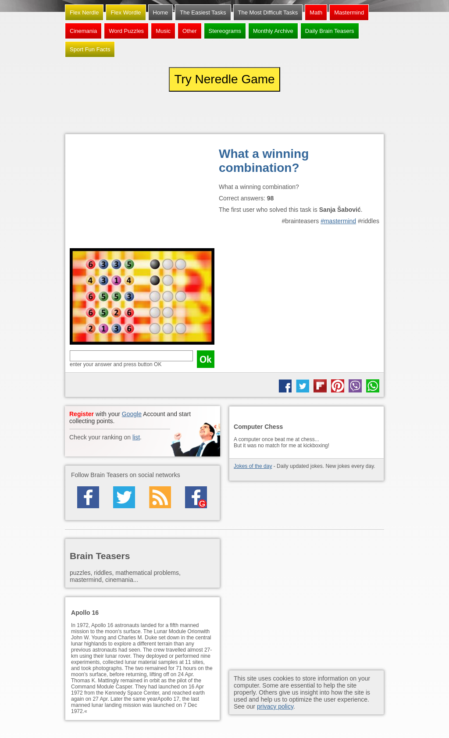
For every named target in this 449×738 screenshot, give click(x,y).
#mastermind (338, 221)
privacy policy (275, 706)
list (136, 437)
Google (132, 413)
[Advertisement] (142, 193)
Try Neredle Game (224, 79)
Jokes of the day (253, 466)
